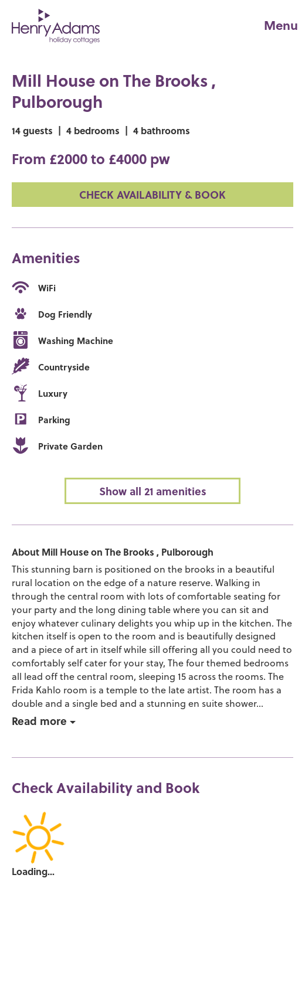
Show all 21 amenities (152, 491)
